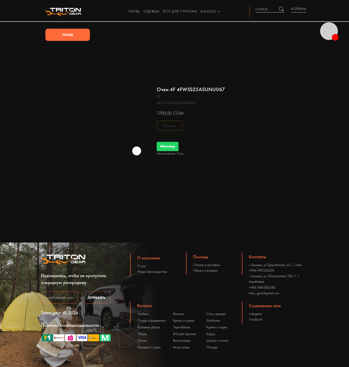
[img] (281, 9)
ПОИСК (262, 9)
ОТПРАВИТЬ (97, 298)
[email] (59, 297)
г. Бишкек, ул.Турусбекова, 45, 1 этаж (275, 265)
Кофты (210, 334)
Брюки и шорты (183, 320)
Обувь (142, 333)
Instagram (255, 313)
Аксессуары (181, 347)
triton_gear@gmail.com (264, 293)
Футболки (213, 320)
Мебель (143, 313)
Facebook (255, 319)
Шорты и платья (217, 340)
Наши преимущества (152, 271)
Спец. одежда (216, 313)
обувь (134, 11)
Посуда (212, 347)
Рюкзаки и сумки (149, 347)
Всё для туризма (184, 333)
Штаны (142, 340)
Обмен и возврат (205, 270)
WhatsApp (167, 146)
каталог (209, 11)
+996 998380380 (262, 287)
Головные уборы (149, 327)
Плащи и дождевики (151, 320)
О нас (141, 266)
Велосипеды (181, 340)
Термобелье (181, 327)
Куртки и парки (216, 327)
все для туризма (180, 11)
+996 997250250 (261, 270)
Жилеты (178, 313)
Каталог (144, 306)
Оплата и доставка (206, 265)
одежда (151, 11)
